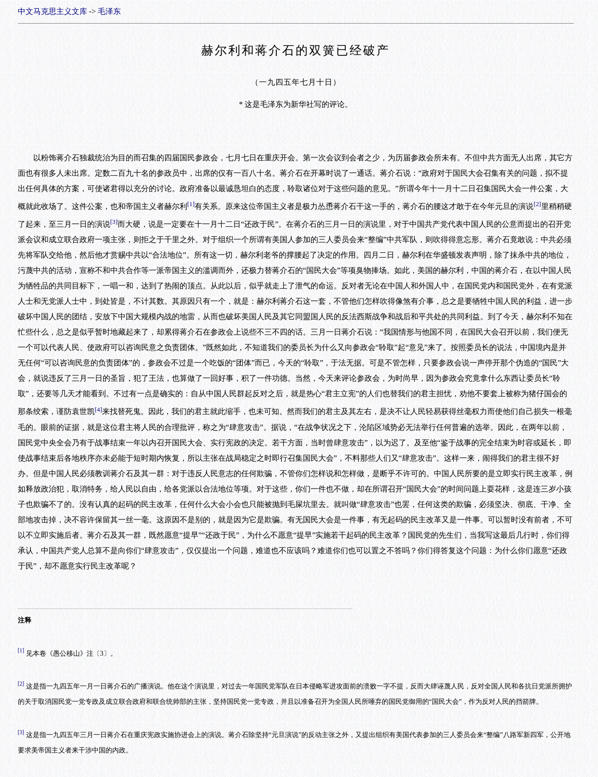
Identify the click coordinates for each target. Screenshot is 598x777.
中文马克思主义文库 (52, 11)
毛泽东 (109, 11)
